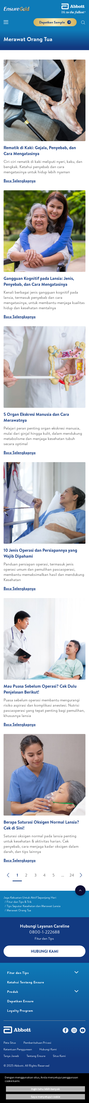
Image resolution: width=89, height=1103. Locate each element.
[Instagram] (74, 1031)
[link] (30, 897)
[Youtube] (82, 1031)
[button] (83, 23)
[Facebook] (65, 1031)
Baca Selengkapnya (20, 180)
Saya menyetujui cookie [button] (45, 1097)
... (62, 875)
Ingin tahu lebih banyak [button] (45, 1089)
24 (72, 875)
